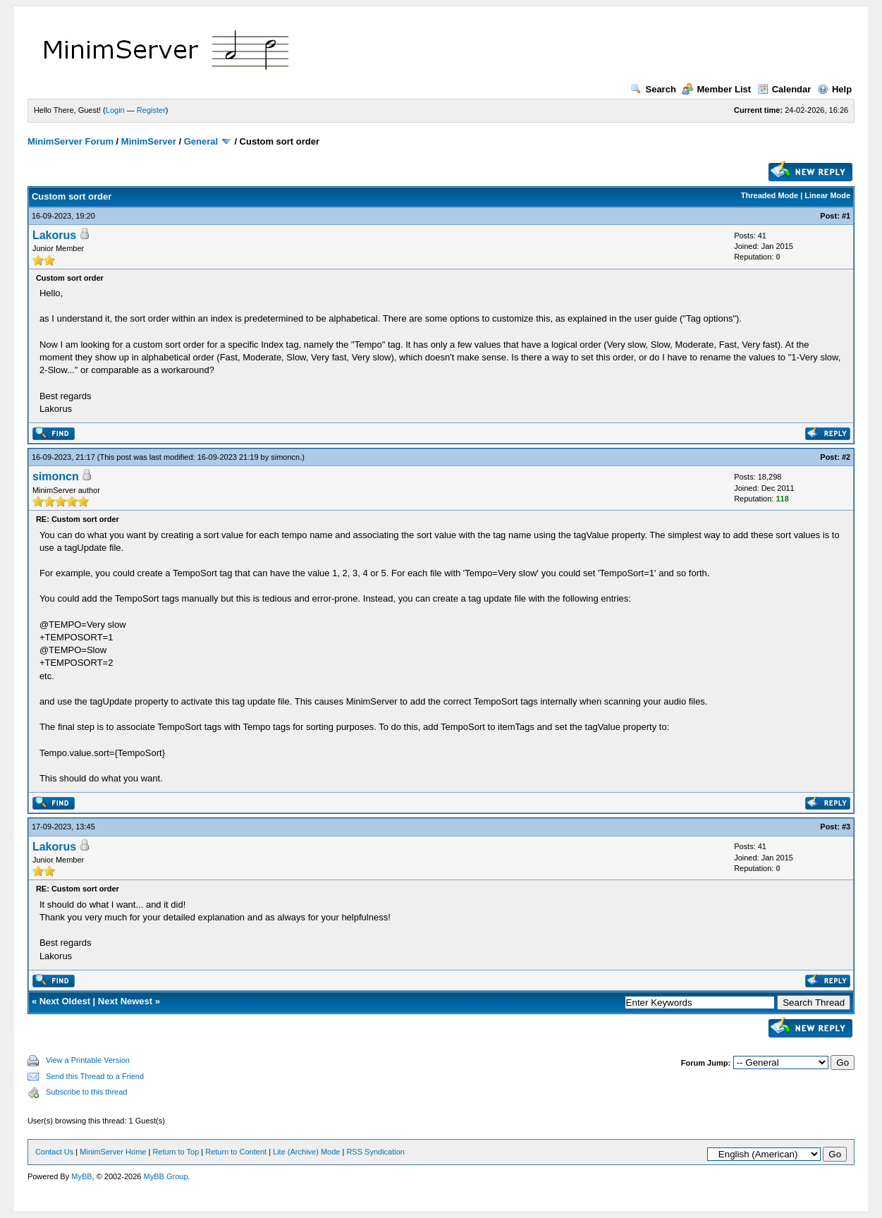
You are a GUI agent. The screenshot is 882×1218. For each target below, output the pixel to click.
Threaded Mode (769, 195)
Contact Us (54, 1151)
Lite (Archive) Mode (306, 1151)
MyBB (81, 1176)
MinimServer (148, 141)
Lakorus (54, 235)
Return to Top (175, 1151)
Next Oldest (64, 1001)
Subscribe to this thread (87, 1092)
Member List (716, 89)
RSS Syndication (375, 1151)
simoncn (285, 457)
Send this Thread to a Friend (95, 1076)
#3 (846, 826)
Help (834, 89)
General (201, 141)
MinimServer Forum (70, 141)
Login (115, 110)
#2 (846, 457)
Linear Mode (827, 195)
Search (652, 89)
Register (151, 110)
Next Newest (125, 1001)
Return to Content (236, 1151)
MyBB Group (166, 1176)
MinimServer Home (113, 1151)
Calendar (784, 89)
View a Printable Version (88, 1060)
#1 (846, 216)
